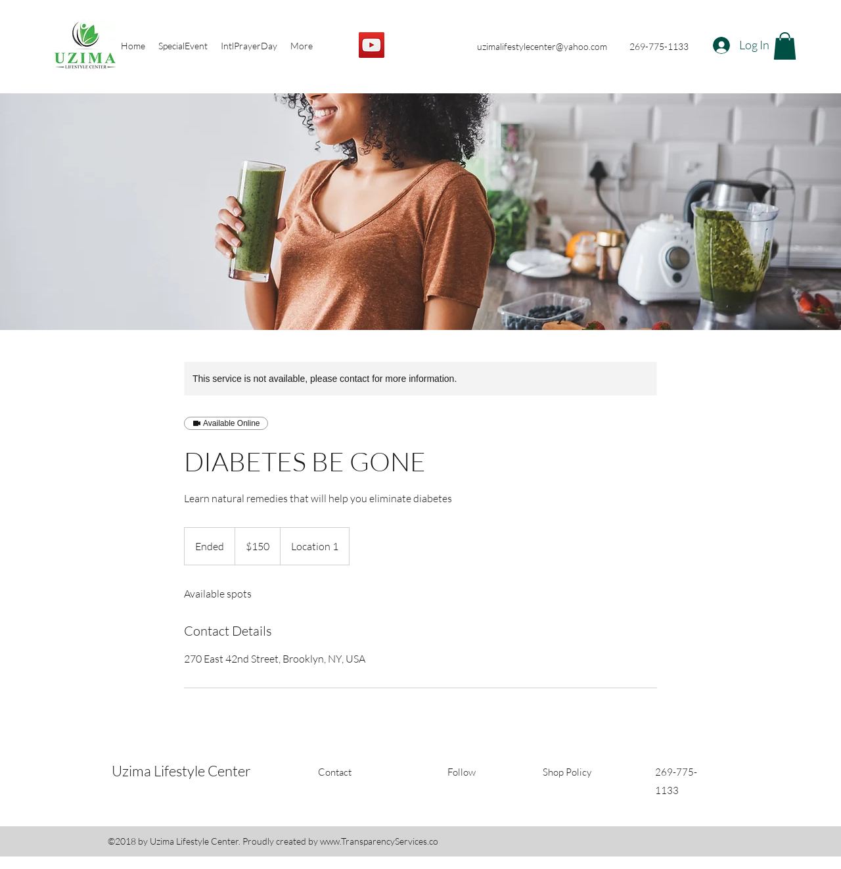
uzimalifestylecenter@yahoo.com (542, 46)
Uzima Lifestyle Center (181, 771)
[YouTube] (371, 45)
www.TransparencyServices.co (379, 841)
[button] (784, 46)
